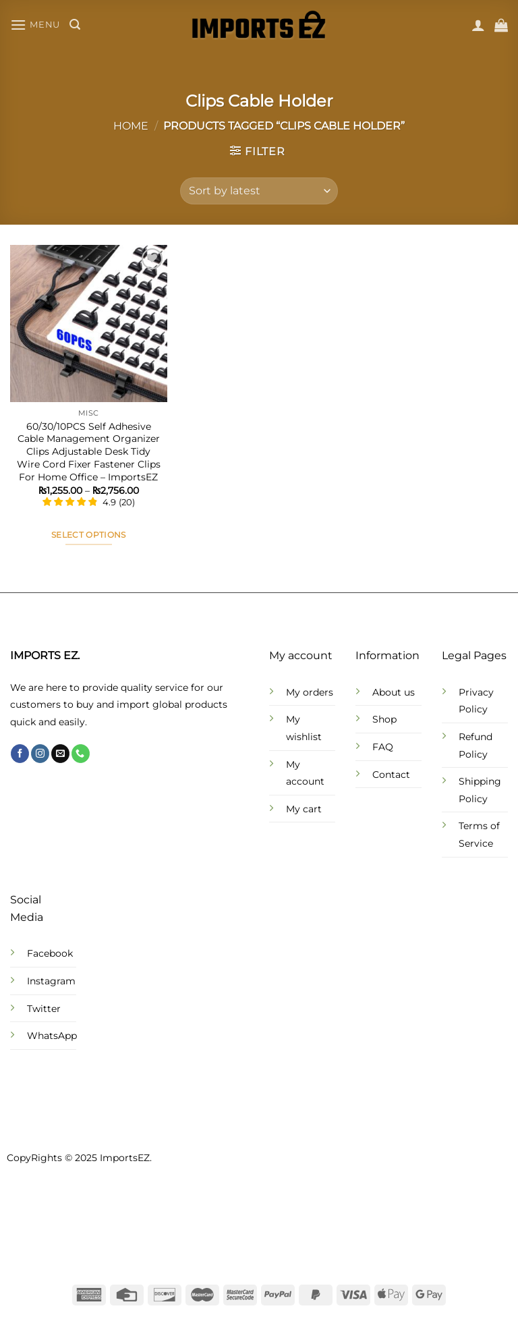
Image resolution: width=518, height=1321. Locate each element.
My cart (304, 809)
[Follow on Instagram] (40, 753)
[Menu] (35, 24)
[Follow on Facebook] (20, 753)
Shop (384, 719)
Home (130, 125)
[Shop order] (259, 190)
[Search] (74, 24)
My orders (309, 692)
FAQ (382, 747)
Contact (391, 774)
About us (393, 692)
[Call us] (80, 753)
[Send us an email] (60, 753)
